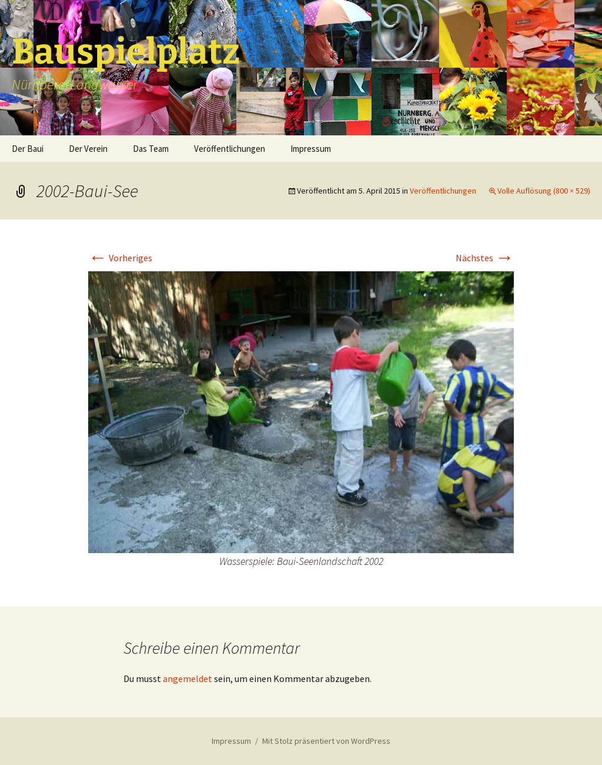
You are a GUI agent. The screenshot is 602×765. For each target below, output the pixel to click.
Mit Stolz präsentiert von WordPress (326, 741)
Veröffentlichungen (229, 148)
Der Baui (28, 148)
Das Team (151, 148)
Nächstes (485, 258)
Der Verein (88, 148)
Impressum (310, 148)
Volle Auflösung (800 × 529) (543, 190)
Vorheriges (120, 258)
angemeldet (187, 678)
